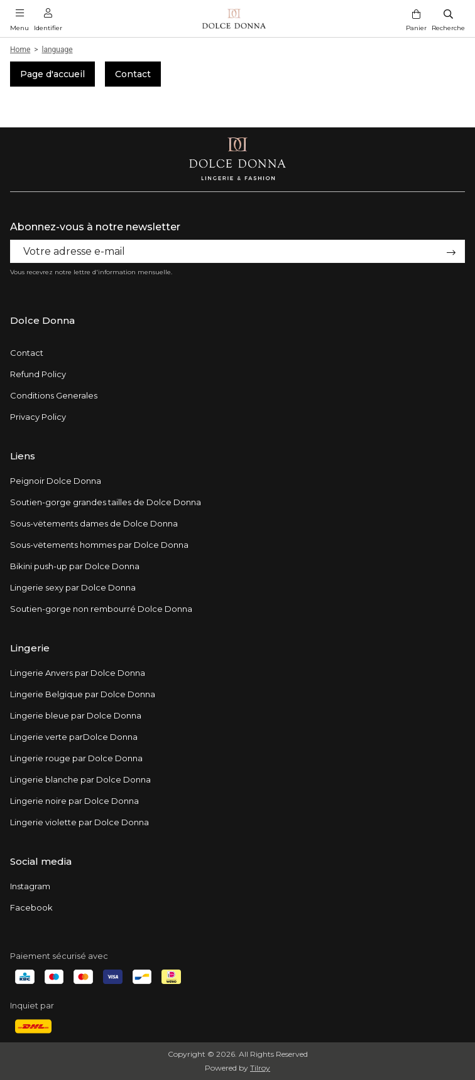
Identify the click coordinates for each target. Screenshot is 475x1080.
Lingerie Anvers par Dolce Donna (77, 673)
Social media (41, 861)
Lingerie (30, 648)
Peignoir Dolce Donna (55, 481)
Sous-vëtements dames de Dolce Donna (94, 523)
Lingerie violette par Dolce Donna (79, 822)
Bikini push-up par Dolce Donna (74, 566)
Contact (133, 74)
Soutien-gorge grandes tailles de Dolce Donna (105, 502)
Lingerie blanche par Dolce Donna (80, 779)
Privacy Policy (38, 417)
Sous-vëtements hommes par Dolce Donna (99, 545)
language (57, 49)
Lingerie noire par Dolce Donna (74, 801)
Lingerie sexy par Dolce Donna (73, 587)
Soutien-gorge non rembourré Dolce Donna (101, 609)
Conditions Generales (53, 395)
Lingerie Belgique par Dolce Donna (82, 694)
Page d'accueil (52, 74)
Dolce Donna (42, 320)
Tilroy (260, 1067)
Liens (22, 456)
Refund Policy (38, 374)
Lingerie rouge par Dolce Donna (76, 758)
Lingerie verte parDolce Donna (74, 737)
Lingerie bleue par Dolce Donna (75, 715)
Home (20, 49)
